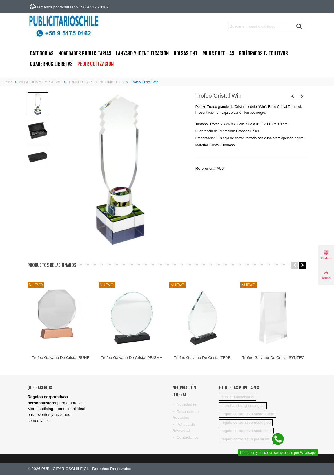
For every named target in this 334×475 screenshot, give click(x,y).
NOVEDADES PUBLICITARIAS (84, 53)
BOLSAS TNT (186, 53)
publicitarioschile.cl (237, 397)
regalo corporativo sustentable (247, 414)
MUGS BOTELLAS (218, 53)
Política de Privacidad (183, 427)
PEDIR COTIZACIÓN (95, 64)
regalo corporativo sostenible (246, 431)
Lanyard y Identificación (142, 53)
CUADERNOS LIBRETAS (51, 64)
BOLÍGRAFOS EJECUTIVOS (263, 53)
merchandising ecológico (243, 405)
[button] (294, 265)
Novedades (184, 404)
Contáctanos (185, 437)
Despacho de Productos (185, 414)
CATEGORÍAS (42, 53)
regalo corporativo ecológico (246, 422)
